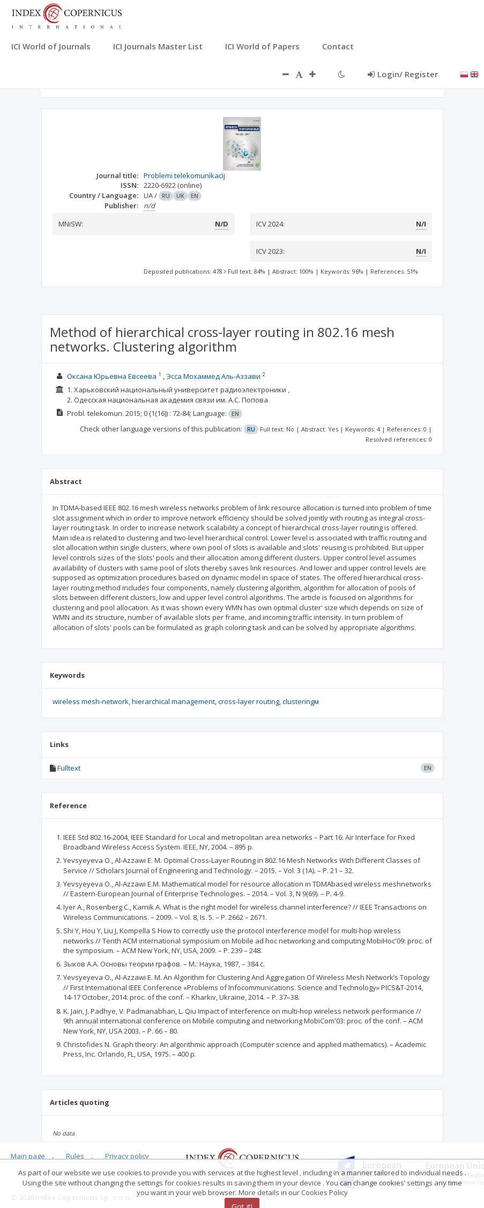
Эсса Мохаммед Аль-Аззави (213, 376)
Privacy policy (127, 1156)
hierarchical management (173, 701)
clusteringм (300, 701)
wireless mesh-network (91, 701)
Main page (28, 1156)
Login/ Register (403, 74)
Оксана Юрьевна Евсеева (112, 376)
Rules (75, 1156)
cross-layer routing (248, 701)
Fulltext (68, 768)
